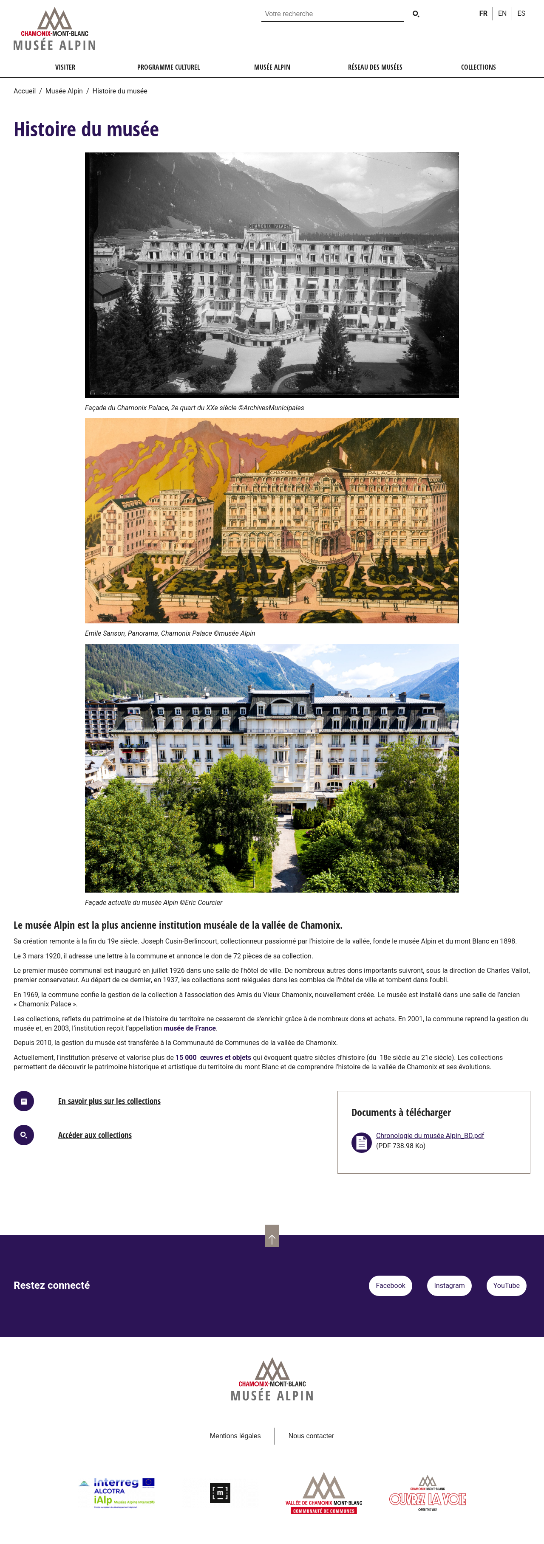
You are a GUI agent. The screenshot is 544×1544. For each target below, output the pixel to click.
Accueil (25, 91)
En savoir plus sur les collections (109, 1101)
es (521, 13)
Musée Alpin (64, 91)
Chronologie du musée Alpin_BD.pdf (430, 1136)
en (502, 13)
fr (483, 13)
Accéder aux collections (95, 1135)
